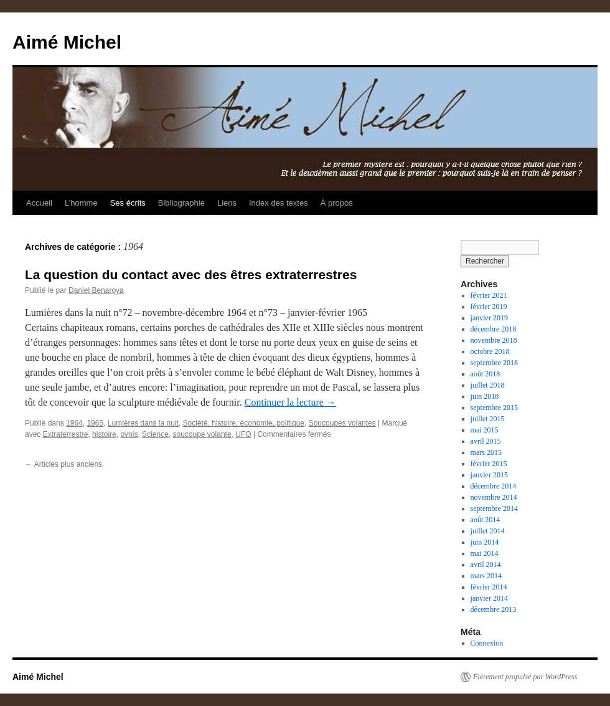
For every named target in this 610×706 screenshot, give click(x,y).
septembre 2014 (494, 508)
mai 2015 (485, 430)
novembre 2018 (494, 340)
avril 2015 (486, 441)
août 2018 (485, 374)
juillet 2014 (488, 531)
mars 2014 (486, 575)
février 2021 (489, 295)
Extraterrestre (65, 434)
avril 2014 (486, 564)
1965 (95, 423)
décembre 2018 (494, 329)
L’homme (81, 203)
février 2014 (489, 587)
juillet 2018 (488, 385)
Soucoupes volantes (342, 423)
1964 (74, 423)
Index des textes (278, 203)
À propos (337, 203)
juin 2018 (485, 396)
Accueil (39, 203)
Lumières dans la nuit (143, 423)
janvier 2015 (489, 474)
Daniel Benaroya (96, 290)
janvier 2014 (489, 598)
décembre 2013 (494, 609)
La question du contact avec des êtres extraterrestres (191, 274)
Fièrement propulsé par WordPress (525, 676)
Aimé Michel (66, 42)
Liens (227, 203)
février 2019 (489, 306)
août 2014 (485, 519)
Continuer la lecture (290, 402)
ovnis (129, 434)
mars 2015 (486, 452)
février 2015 (489, 463)
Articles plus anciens (63, 464)
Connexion (487, 643)
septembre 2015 (494, 407)
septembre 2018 (494, 362)
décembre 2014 (494, 486)
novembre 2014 (494, 497)
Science (155, 434)
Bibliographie (181, 203)
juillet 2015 (488, 418)
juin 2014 (485, 542)
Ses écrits (128, 203)
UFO (243, 434)
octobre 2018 (490, 351)
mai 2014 (485, 553)
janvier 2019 (489, 317)
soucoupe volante (201, 434)
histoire (104, 434)
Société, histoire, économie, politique (243, 423)
